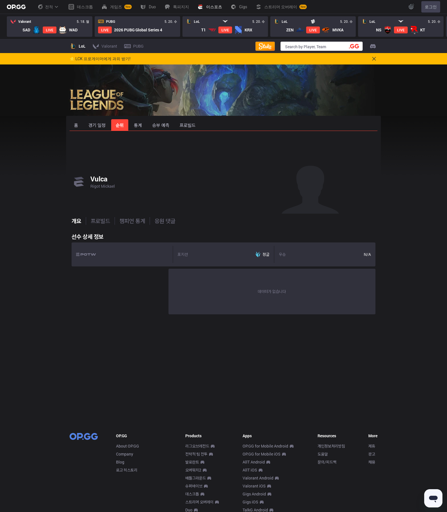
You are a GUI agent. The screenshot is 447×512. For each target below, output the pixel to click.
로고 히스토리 (126, 470)
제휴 (371, 446)
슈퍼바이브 (193, 486)
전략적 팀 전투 (196, 454)
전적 (48, 6)
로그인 (431, 7)
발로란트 (192, 462)
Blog (120, 462)
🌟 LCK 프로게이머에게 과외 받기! (100, 58)
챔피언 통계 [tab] (130, 220)
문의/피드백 (327, 462)
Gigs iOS (250, 502)
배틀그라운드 (195, 478)
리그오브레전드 (197, 446)
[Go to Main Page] (16, 7)
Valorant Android (258, 478)
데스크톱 (192, 494)
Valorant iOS (254, 486)
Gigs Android (254, 494)
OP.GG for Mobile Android (265, 446)
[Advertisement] (223, 146)
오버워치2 (193, 470)
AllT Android (254, 462)
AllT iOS (250, 470)
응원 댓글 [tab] (163, 220)
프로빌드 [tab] (98, 220)
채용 (371, 462)
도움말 (323, 454)
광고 (371, 454)
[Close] (374, 58)
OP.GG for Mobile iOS (262, 454)
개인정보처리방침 (331, 446)
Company (124, 454)
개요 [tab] (74, 220)
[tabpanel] (223, 272)
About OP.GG (127, 446)
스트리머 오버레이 (199, 502)
